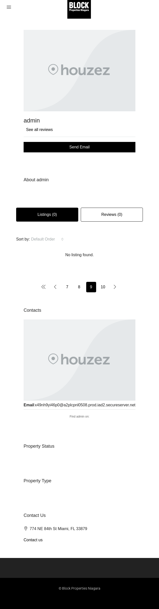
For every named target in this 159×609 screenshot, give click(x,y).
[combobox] (47, 239)
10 (103, 287)
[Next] (115, 287)
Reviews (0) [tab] (111, 214)
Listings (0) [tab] (47, 214)
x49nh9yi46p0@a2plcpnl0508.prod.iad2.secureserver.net (85, 405)
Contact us (33, 540)
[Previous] (43, 287)
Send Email (79, 147)
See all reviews (39, 129)
